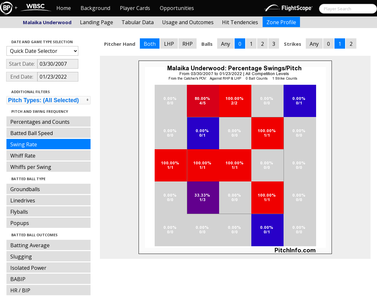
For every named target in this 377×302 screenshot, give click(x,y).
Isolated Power (28, 267)
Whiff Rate (22, 155)
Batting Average (30, 245)
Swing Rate (23, 144)
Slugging (21, 256)
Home (63, 8)
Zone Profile (281, 22)
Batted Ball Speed (31, 133)
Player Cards (135, 8)
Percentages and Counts (40, 121)
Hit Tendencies (240, 22)
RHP (187, 43)
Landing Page (96, 22)
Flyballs (19, 211)
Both (150, 43)
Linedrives (22, 200)
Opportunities (177, 8)
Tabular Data (137, 22)
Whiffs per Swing (30, 166)
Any (225, 43)
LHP (169, 43)
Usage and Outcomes (188, 22)
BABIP (17, 279)
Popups (19, 223)
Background (95, 8)
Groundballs (25, 189)
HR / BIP (20, 290)
